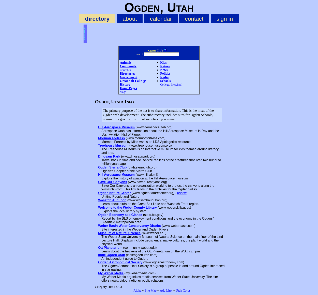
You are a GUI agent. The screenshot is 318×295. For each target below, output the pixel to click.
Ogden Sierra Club (112, 167)
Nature (165, 66)
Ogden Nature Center (114, 193)
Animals (125, 62)
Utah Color (183, 290)
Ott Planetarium (110, 247)
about (129, 18)
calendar (161, 18)
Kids (163, 62)
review (181, 193)
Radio (164, 77)
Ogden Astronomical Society (120, 262)
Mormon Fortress (111, 138)
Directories (127, 73)
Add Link (166, 290)
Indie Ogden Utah (111, 255)
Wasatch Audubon (112, 200)
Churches (125, 70)
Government (128, 77)
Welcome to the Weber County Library (127, 207)
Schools (165, 81)
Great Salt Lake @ (133, 81)
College (164, 84)
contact (194, 18)
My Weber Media (111, 273)
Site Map (151, 290)
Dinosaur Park (109, 156)
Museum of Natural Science (119, 233)
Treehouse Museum (113, 145)
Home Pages (128, 88)
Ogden (152, 50)
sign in (224, 18)
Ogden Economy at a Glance (120, 215)
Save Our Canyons (112, 182)
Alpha (137, 290)
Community (128, 66)
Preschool (176, 84)
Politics (165, 73)
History (125, 84)
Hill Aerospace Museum (116, 127)
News (164, 70)
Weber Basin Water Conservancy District (129, 225)
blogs (123, 91)
